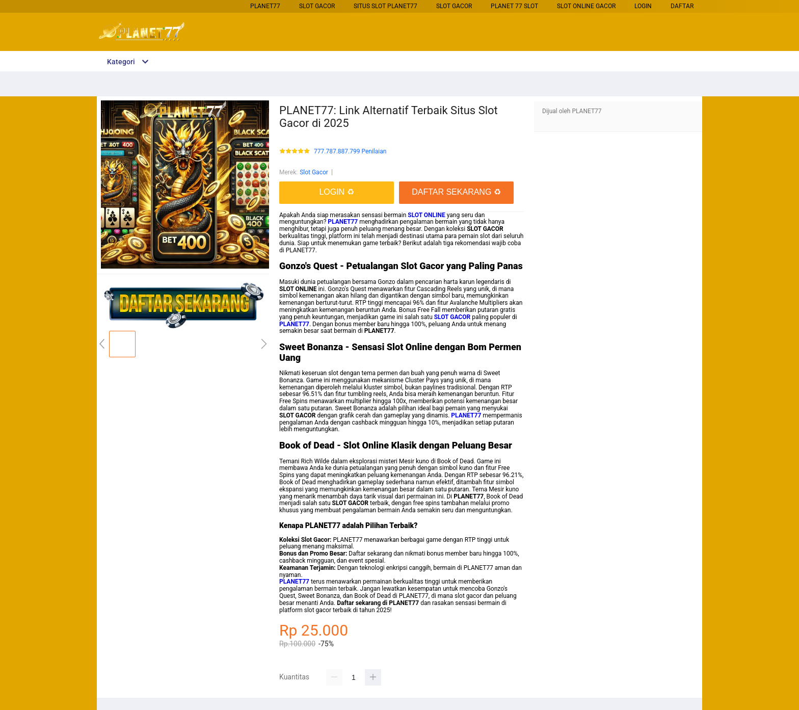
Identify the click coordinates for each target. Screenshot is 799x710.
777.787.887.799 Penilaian (350, 151)
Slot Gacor (317, 6)
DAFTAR (682, 6)
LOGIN (643, 6)
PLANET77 (265, 6)
